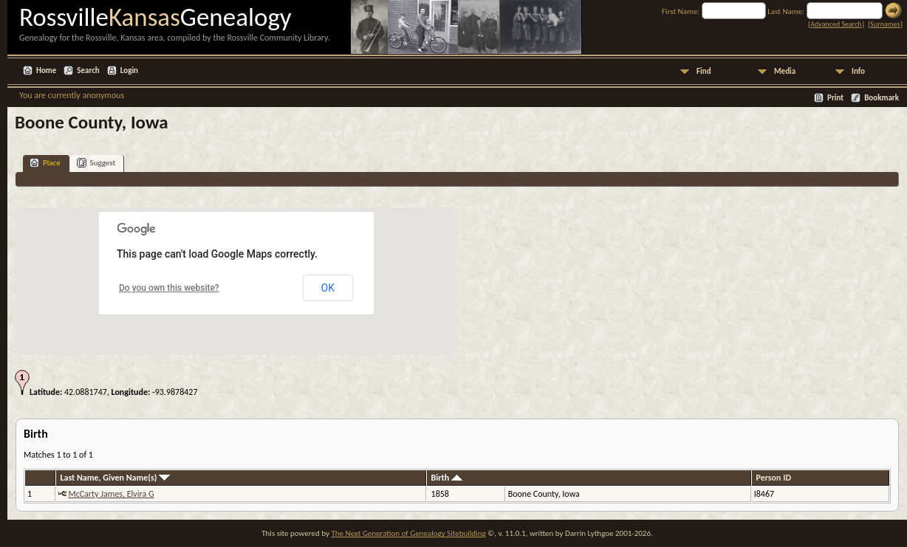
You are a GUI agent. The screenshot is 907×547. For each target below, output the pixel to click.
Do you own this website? (169, 288)
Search (88, 70)
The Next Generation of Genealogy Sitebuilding (408, 533)
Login (129, 70)
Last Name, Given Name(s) (115, 477)
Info (858, 71)
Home (46, 70)
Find (703, 71)
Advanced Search (835, 24)
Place (45, 162)
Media (784, 71)
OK (328, 288)
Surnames (885, 24)
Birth (446, 477)
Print (835, 98)
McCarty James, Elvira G (111, 494)
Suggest (96, 162)
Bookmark (881, 98)
